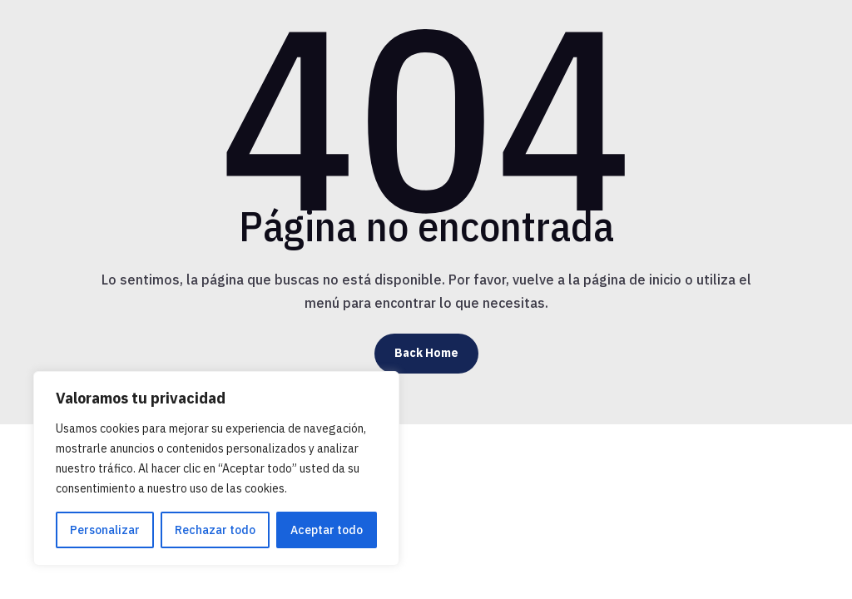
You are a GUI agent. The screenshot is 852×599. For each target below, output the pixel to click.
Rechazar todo (215, 529)
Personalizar (105, 529)
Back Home (426, 352)
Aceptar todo (326, 529)
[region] (216, 468)
